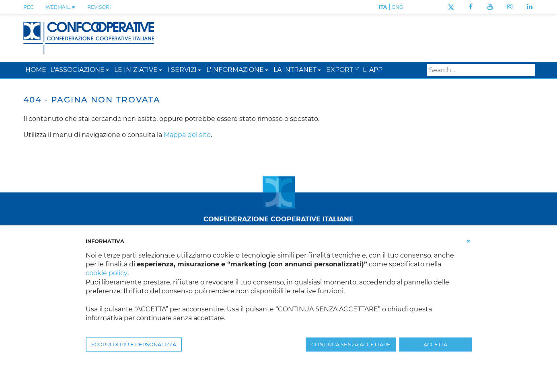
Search (527, 70)
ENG (397, 7)
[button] (107, 70)
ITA (383, 7)
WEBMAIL (60, 7)
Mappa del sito (187, 135)
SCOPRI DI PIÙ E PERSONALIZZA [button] (133, 344)
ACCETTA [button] (435, 344)
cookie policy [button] (106, 273)
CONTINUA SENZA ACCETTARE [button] (351, 344)
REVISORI (99, 7)
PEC (28, 7)
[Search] (481, 70)
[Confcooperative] (88, 37)
